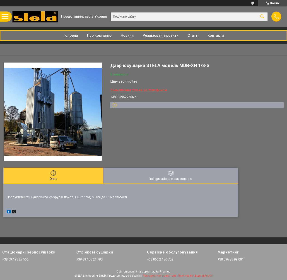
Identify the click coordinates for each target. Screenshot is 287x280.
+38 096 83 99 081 (230, 259)
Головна (70, 35)
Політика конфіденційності (195, 275)
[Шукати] (262, 16)
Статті (193, 35)
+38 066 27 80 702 (160, 259)
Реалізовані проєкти (160, 35)
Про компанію (99, 35)
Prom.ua (165, 271)
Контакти (215, 35)
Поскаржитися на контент (159, 275)
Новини (127, 35)
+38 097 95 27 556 (15, 259)
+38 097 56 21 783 (89, 259)
